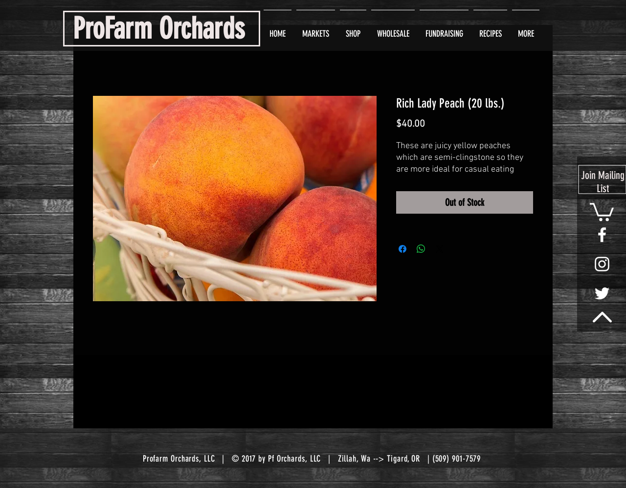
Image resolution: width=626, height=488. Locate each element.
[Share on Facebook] (402, 249)
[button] (602, 211)
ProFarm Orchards (159, 28)
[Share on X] (440, 249)
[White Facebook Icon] (602, 234)
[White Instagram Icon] (602, 264)
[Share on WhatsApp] (421, 249)
